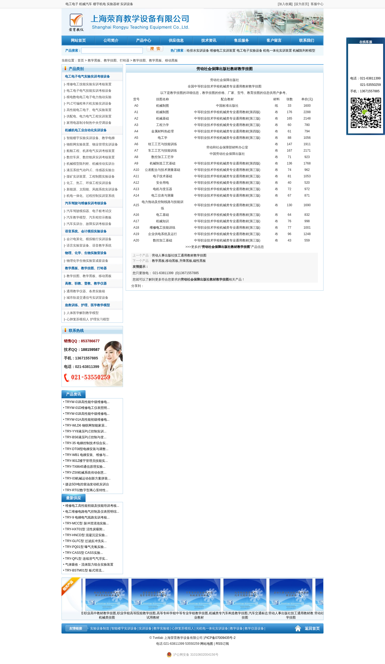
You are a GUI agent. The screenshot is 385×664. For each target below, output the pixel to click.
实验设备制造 (99, 628)
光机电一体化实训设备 (212, 628)
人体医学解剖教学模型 (83, 313)
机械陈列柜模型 (304, 50)
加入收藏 (285, 4)
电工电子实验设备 (249, 50)
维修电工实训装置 (223, 50)
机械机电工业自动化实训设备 (86, 130)
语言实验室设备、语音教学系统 (89, 245)
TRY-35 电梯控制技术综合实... (86, 443)
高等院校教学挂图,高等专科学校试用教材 (154, 613)
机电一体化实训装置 (277, 50)
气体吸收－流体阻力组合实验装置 (89, 564)
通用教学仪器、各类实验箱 (86, 291)
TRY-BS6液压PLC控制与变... (85, 437)
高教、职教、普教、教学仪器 (86, 283)
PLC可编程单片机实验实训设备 (89, 103)
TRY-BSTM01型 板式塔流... (84, 570)
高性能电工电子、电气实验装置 (89, 110)
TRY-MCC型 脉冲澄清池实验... (87, 523)
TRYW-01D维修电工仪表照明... (87, 408)
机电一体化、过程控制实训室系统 (91, 196)
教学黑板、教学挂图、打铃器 (108, 60)
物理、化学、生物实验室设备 (86, 253)
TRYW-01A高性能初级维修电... (87, 419)
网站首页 (78, 40)
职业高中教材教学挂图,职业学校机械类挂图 (108, 613)
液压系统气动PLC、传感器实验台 (90, 170)
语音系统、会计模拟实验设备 (86, 231)
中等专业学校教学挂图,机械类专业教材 (200, 613)
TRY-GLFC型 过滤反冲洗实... (86, 541)
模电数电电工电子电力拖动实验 (89, 97)
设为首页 (301, 4)
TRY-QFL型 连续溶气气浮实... (86, 559)
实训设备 (145, 628)
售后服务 (241, 40)
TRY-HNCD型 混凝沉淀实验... (86, 535)
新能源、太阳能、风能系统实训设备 (92, 189)
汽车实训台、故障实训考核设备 (89, 224)
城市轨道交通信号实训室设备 (87, 298)
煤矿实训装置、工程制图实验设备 (91, 176)
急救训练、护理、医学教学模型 (87, 305)
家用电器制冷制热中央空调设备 (89, 123)
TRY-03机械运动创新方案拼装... (87, 478)
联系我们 (306, 40)
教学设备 (236, 628)
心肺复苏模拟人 (183, 628)
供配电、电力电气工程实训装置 (89, 116)
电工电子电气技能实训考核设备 (89, 91)
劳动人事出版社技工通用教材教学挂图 (179, 255)
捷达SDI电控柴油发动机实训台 (87, 484)
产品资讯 (73, 394)
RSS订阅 (222, 644)
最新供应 (73, 498)
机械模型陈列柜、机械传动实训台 (91, 164)
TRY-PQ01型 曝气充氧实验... (85, 547)
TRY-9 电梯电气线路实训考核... (87, 517)
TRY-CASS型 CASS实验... (84, 553)
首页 (81, 60)
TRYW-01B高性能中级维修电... (87, 402)
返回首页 (312, 628)
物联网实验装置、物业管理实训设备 (92, 144)
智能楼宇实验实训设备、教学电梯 (91, 138)
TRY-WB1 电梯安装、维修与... (86, 455)
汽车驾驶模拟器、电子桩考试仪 (89, 211)
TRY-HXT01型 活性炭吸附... (85, 529)
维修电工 (156, 227)
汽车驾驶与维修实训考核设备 (86, 203)
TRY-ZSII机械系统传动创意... (85, 472)
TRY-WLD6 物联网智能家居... (86, 425)
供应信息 (176, 40)
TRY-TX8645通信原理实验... (85, 467)
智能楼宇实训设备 (124, 628)
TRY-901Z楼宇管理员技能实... (86, 461)
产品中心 (143, 40)
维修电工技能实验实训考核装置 (89, 84)
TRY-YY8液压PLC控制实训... (85, 431)
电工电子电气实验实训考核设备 (87, 76)
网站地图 (206, 644)
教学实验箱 (161, 628)
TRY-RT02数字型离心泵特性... (86, 490)
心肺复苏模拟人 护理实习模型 (88, 319)
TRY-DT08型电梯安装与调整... (86, 449)
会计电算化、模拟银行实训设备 (89, 239)
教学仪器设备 (254, 628)
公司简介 (110, 40)
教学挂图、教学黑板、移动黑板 (155, 60)
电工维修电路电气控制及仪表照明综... (92, 511)
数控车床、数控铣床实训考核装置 (91, 157)
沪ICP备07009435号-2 (219, 638)
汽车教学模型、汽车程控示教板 (89, 217)
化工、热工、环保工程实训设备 (89, 183)
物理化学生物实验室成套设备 (87, 261)
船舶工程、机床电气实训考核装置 (91, 151)
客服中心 (317, 4)
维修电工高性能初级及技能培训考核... (92, 506)
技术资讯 (208, 40)
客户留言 (274, 40)
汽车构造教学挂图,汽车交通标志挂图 (246, 613)
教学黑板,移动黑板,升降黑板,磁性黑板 (179, 261)
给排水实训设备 (198, 50)
